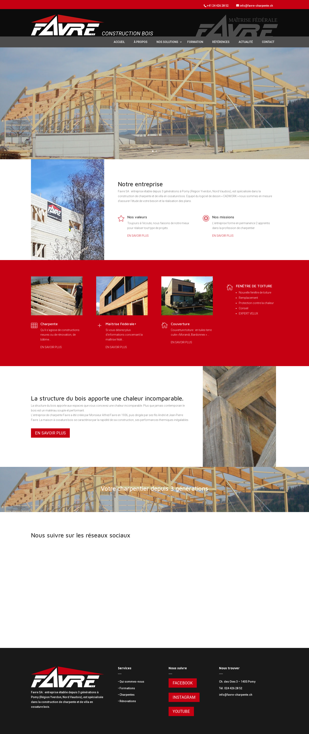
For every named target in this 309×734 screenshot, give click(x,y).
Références (221, 42)
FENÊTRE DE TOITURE (254, 286)
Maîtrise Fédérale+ (121, 324)
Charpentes (127, 694)
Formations (127, 688)
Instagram (184, 697)
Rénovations (127, 701)
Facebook (183, 683)
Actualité (246, 42)
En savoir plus (154, 113)
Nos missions (223, 217)
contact (268, 42)
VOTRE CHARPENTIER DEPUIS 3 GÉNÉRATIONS (154, 98)
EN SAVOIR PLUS (138, 235)
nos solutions (167, 42)
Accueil (119, 42)
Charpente (49, 324)
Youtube (181, 711)
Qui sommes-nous (131, 681)
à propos (140, 42)
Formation (195, 42)
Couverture (180, 324)
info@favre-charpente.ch (235, 694)
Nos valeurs (137, 217)
